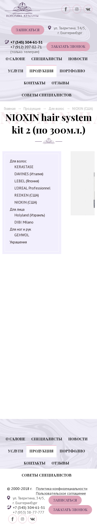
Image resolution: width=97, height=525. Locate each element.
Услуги (15, 70)
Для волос (56, 108)
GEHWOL (21, 234)
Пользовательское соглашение (61, 493)
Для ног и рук (20, 229)
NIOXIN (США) (82, 108)
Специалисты (46, 58)
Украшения (18, 242)
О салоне (15, 58)
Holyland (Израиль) (29, 215)
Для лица (17, 209)
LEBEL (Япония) (26, 180)
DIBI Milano (23, 222)
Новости (78, 58)
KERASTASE (23, 166)
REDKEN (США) (26, 195)
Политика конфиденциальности (61, 488)
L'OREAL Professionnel (32, 188)
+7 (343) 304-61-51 (26, 42)
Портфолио (72, 70)
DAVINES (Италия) (28, 173)
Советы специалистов (47, 95)
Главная (10, 108)
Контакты (34, 82)
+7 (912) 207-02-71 (26, 46)
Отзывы (60, 82)
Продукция (41, 70)
